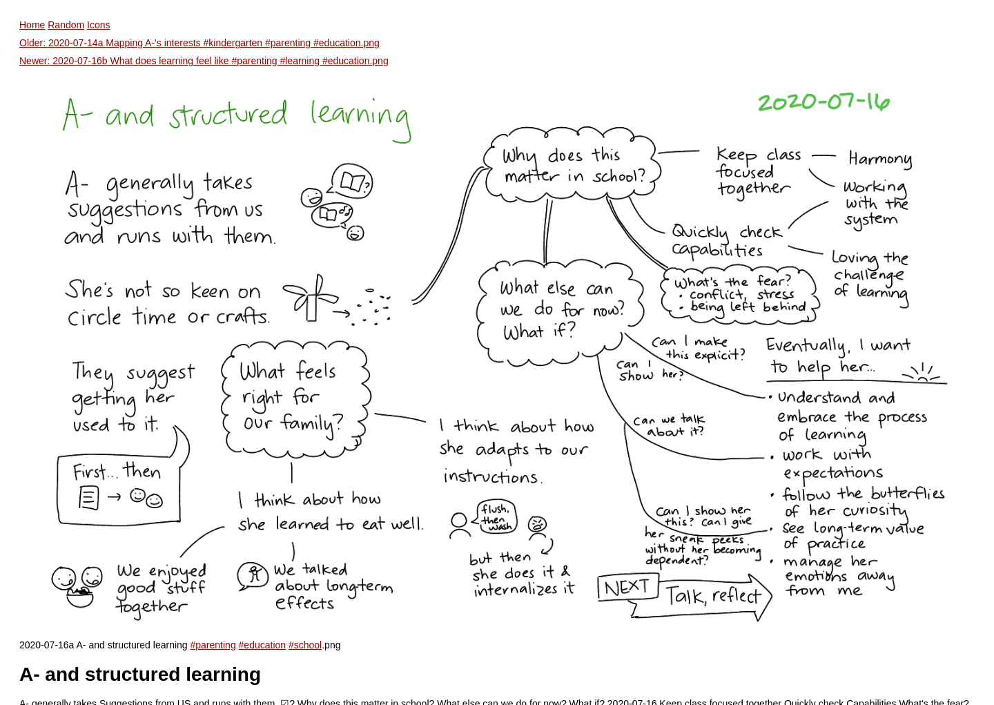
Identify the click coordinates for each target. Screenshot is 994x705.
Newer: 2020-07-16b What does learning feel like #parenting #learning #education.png (204, 60)
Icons (98, 24)
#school (305, 644)
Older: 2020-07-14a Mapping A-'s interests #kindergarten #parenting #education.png (199, 42)
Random (66, 24)
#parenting (213, 644)
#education (262, 644)
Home (32, 24)
